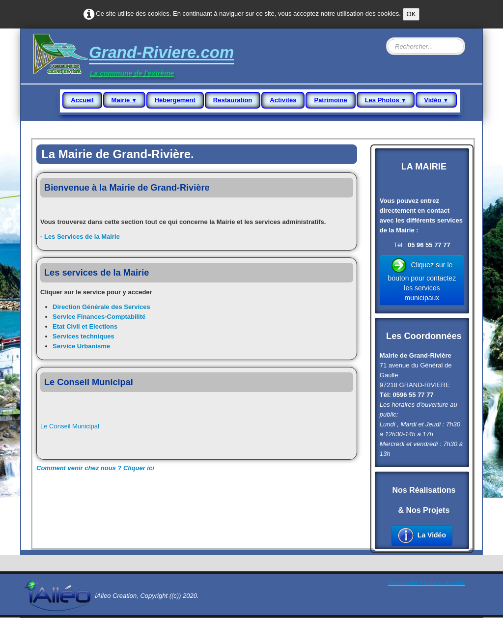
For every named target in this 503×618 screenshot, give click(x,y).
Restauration (232, 100)
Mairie (124, 100)
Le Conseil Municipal (69, 426)
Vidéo (436, 100)
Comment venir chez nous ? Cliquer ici (95, 468)
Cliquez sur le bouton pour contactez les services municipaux (422, 279)
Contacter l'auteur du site (426, 583)
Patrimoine (330, 100)
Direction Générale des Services (101, 306)
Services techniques (83, 336)
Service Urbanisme (81, 346)
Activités (283, 100)
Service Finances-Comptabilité (99, 316)
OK (411, 14)
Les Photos (386, 100)
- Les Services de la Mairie (80, 236)
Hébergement (175, 100)
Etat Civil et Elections (85, 326)
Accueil (82, 100)
